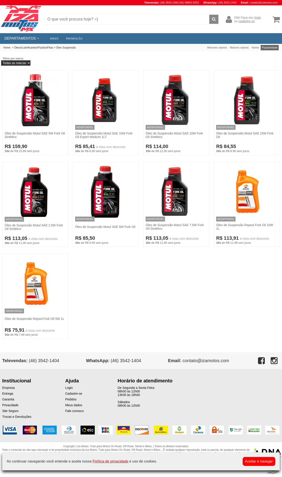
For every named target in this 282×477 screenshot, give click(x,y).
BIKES (54, 38)
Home (6, 47)
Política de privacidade (110, 461)
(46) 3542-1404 (113, 360)
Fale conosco (74, 411)
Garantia (8, 399)
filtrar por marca (13, 58)
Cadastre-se (73, 393)
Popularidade (270, 47)
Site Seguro (10, 411)
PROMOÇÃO (74, 38)
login (257, 17)
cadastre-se (246, 21)
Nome (255, 47)
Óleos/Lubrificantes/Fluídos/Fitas (33, 47)
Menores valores (217, 47)
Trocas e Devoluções (16, 416)
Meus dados (73, 405)
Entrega (7, 393)
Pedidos (71, 399)
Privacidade (10, 405)
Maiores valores (239, 47)
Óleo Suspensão (66, 47)
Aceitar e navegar (259, 461)
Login (69, 388)
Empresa (8, 388)
